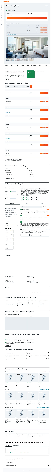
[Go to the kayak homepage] (6, 1)
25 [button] (15, 29)
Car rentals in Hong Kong (23, 436)
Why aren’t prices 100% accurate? (27, 451)
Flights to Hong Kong (9, 436)
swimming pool (11, 214)
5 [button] (39, 21)
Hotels (9, 455)
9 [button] (11, 25)
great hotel (12, 210)
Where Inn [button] (28, 403)
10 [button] (13, 25)
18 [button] (15, 27)
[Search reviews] (32, 206)
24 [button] (13, 29)
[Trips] (1, 20)
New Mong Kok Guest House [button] (20, 404)
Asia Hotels (12, 455)
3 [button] (13, 23)
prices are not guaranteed (22, 445)
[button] (1, 1)
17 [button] (13, 27)
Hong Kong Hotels (23, 455)
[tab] (12, 203)
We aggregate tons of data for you (27, 449)
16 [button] (11, 27)
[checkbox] (9, 231)
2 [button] (11, 23)
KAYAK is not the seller (27, 447)
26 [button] (17, 29)
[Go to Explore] (1, 14)
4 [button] (37, 21)
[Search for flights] (1, 4)
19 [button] (17, 27)
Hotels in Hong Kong (9, 437)
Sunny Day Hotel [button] (7, 368)
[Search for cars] (1, 8)
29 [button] (31, 29)
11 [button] (15, 25)
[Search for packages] (1, 9)
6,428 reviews (14, 10)
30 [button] (33, 29)
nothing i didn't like (7, 216)
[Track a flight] (1, 16)
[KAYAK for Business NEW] (1, 18)
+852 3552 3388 (8, 9)
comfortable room (7, 210)
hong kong (6, 214)
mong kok (15, 214)
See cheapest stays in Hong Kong (44, 374)
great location (14, 208)
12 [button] (17, 25)
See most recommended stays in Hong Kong (43, 392)
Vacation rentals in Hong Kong (24, 437)
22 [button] (31, 27)
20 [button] (19, 27)
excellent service (13, 212)
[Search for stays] (1, 6)
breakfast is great (7, 212)
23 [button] (11, 29)
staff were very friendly (8, 208)
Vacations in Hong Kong (37, 436)
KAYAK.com (6, 455)
